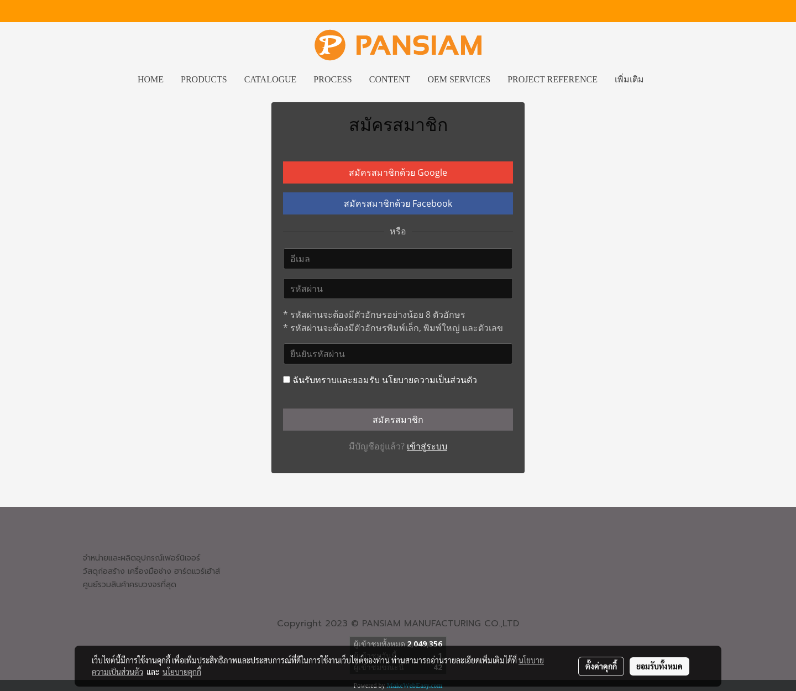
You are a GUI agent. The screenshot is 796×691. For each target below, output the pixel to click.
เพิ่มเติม (629, 79)
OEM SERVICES (458, 79)
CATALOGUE (270, 79)
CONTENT (390, 79)
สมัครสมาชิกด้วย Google (398, 172)
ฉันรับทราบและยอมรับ (380, 380)
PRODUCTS (204, 79)
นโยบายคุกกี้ (182, 672)
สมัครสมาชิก (398, 419)
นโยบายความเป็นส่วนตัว (429, 380)
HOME (151, 79)
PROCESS (332, 79)
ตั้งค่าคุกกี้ (601, 666)
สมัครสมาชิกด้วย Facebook (398, 203)
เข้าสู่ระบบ (427, 446)
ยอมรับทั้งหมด (659, 666)
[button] (662, 79)
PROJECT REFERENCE (552, 79)
